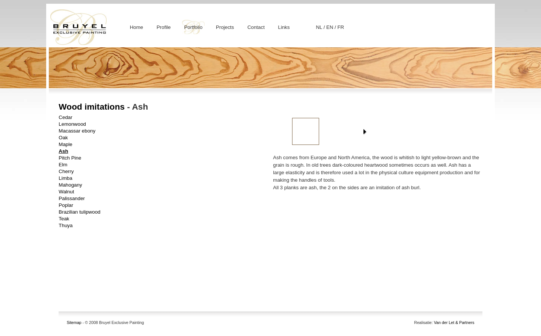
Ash (63, 151)
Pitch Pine (70, 158)
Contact (256, 27)
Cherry (66, 171)
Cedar (65, 117)
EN (330, 27)
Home (136, 27)
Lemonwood (72, 124)
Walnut (66, 191)
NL (319, 27)
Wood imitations (92, 106)
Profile (164, 27)
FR (341, 27)
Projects (225, 27)
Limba (65, 178)
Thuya (65, 225)
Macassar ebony (77, 131)
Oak (63, 137)
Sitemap (74, 322)
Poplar (66, 205)
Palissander (72, 198)
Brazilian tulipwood (79, 212)
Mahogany (70, 185)
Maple (65, 144)
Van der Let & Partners (454, 322)
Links (284, 27)
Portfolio (193, 27)
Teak (64, 218)
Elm (63, 164)
